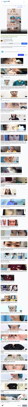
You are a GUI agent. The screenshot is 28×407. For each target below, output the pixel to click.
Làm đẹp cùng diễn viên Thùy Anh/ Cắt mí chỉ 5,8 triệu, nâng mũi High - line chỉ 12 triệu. (13, 261)
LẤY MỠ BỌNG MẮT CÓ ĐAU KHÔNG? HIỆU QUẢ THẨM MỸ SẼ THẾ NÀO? (13, 76)
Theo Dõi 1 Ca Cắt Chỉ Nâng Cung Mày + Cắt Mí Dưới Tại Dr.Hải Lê (13, 131)
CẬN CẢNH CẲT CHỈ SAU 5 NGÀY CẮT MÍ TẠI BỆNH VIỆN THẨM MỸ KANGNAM (13, 185)
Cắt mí (18, 46)
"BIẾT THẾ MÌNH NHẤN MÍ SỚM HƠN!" (8, 361)
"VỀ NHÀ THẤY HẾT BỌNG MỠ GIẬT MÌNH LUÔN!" (10, 341)
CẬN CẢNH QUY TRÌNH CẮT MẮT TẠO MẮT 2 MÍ (10, 163)
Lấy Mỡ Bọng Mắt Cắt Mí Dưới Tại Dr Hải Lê (9, 302)
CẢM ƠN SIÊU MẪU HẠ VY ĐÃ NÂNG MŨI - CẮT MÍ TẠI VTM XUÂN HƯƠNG (13, 391)
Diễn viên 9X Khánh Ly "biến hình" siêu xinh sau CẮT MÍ (11, 312)
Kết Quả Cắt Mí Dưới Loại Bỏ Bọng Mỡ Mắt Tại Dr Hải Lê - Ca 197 (13, 216)
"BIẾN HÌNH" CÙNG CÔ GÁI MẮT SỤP (8, 371)
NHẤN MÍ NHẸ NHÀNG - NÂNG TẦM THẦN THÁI (10, 331)
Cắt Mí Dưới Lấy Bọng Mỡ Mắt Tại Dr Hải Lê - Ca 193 (11, 153)
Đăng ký (24, 405)
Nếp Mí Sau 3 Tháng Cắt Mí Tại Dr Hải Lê (8, 195)
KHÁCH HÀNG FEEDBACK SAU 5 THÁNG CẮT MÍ (10, 401)
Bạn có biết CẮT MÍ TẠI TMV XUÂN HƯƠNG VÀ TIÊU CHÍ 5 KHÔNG (13, 121)
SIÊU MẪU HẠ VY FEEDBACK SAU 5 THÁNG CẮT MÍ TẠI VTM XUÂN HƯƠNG (13, 352)
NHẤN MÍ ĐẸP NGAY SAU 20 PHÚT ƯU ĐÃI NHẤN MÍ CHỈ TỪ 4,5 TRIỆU (14, 322)
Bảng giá (6, 5)
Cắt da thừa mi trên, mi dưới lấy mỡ (7, 281)
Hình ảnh (14, 5)
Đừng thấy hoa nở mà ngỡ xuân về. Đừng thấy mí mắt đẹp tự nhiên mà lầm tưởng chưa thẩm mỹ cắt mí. (13, 110)
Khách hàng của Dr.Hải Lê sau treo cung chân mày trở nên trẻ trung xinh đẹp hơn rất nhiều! (14, 238)
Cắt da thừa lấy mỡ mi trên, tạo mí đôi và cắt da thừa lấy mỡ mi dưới (14, 271)
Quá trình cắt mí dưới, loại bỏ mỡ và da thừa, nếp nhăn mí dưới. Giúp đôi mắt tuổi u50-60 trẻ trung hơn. (14, 249)
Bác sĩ (9, 5)
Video (19, 5)
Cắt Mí (3, 5)
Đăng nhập (19, 405)
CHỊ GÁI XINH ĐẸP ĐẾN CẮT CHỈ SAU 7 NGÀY (9, 226)
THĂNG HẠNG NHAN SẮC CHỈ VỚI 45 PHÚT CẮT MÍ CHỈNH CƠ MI (13, 380)
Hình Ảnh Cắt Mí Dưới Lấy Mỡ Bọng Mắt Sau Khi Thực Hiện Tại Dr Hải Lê (14, 99)
